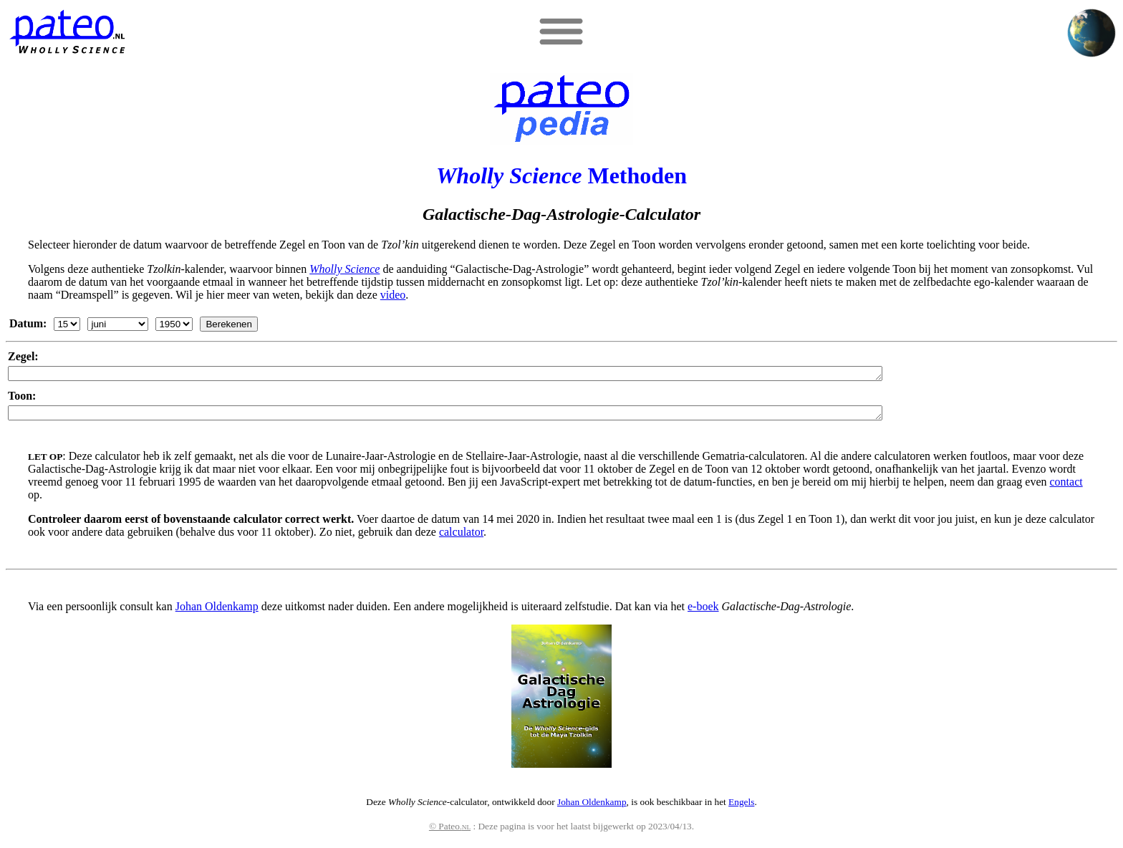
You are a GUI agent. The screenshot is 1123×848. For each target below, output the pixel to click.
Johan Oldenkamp (217, 610)
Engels (741, 806)
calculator (461, 536)
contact (1065, 486)
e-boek (703, 610)
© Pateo (450, 830)
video (393, 295)
